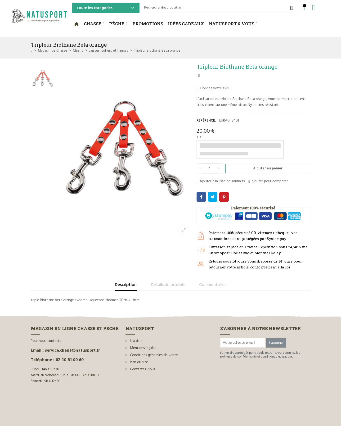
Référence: (206, 120)
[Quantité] (210, 168)
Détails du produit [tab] (168, 284)
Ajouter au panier (268, 168)
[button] (94, 24)
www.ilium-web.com (121, 412)
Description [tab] (126, 284)
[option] (124, 150)
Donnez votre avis (213, 88)
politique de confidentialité (238, 356)
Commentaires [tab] (212, 284)
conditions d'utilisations (276, 356)
